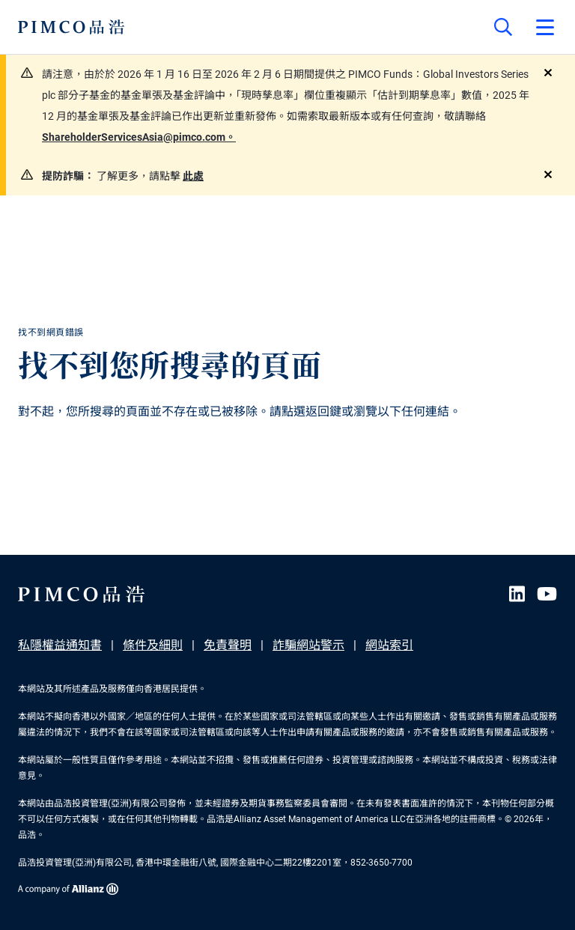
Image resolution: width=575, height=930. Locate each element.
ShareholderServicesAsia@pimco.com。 (139, 137)
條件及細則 (153, 645)
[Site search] (503, 27)
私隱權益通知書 (60, 645)
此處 (193, 176)
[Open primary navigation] (545, 27)
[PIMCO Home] (71, 26)
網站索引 (389, 645)
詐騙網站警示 (308, 645)
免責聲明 (228, 645)
